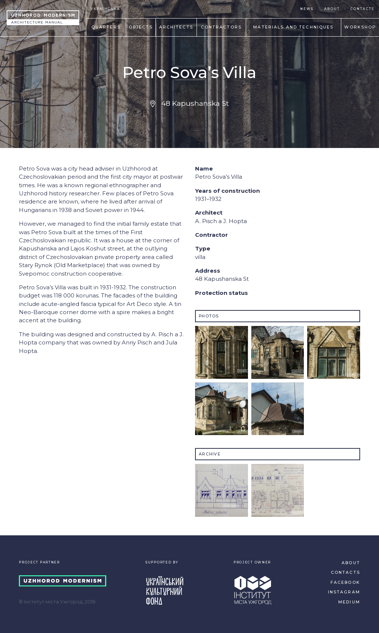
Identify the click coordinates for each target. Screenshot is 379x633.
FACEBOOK (345, 582)
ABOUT (332, 9)
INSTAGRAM (344, 592)
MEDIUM (349, 602)
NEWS (307, 9)
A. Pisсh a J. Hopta (221, 221)
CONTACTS (362, 9)
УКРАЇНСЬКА (105, 9)
